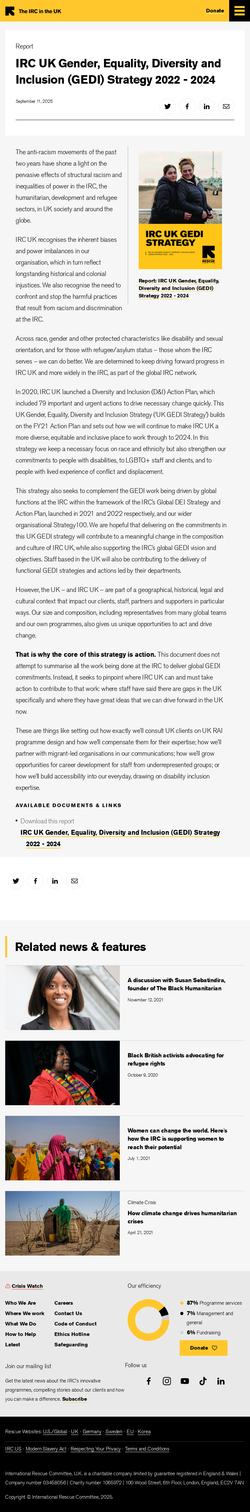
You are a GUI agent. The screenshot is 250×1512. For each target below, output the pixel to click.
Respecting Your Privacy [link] (96, 1449)
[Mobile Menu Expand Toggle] (239, 10)
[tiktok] (203, 1381)
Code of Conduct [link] (75, 1324)
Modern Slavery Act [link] (46, 1449)
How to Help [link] (20, 1334)
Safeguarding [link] (71, 1344)
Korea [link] (144, 1431)
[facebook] (187, 106)
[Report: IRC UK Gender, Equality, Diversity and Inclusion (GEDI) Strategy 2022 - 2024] (180, 225)
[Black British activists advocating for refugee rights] (125, 1072)
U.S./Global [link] (55, 1431)
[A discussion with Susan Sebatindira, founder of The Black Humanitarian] (125, 997)
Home (36, 10)
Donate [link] (215, 10)
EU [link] (130, 1431)
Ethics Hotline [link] (71, 1334)
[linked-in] (207, 106)
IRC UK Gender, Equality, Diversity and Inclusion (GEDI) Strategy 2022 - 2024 (118, 71)
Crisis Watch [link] (27, 1286)
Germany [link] (92, 1431)
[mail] (226, 106)
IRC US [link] (13, 1449)
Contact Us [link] (68, 1313)
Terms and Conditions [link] (147, 1449)
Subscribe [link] (74, 1399)
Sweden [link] (113, 1431)
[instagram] (167, 1381)
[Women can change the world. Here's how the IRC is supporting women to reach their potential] (125, 1148)
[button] (204, 1348)
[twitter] (168, 106)
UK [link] (74, 1431)
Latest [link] (12, 1344)
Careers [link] (63, 1303)
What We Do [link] (20, 1324)
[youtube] (185, 1381)
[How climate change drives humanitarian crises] (125, 1223)
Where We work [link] (24, 1313)
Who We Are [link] (20, 1303)
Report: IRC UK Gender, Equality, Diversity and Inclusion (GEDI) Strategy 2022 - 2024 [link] (179, 288)
